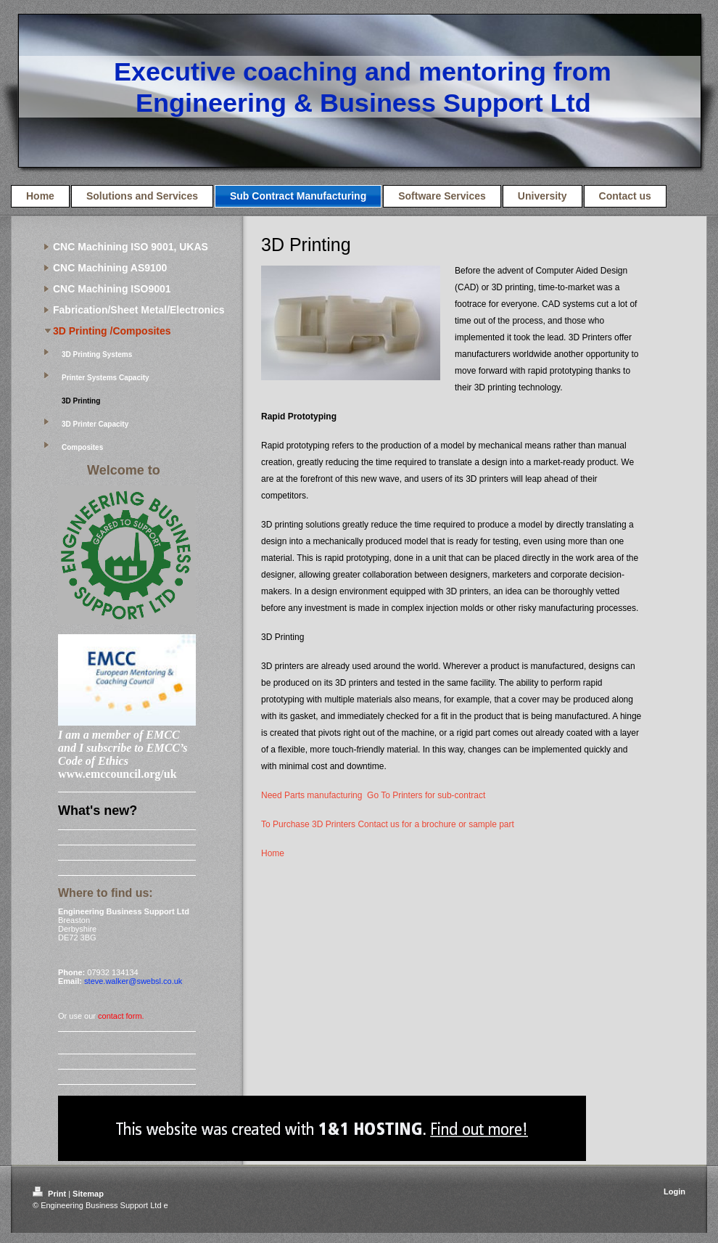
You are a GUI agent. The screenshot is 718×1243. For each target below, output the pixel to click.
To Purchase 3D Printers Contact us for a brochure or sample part (387, 824)
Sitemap (88, 1193)
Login (674, 1191)
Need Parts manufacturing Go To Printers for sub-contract (373, 795)
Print (50, 1193)
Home (272, 853)
